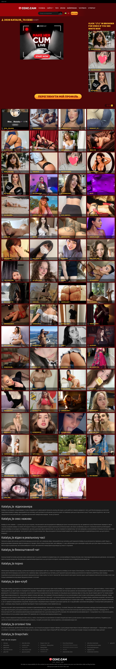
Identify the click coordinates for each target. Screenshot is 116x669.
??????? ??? (43, 652)
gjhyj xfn (112, 643)
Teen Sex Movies (8, 649)
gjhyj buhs (6, 647)
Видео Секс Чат (45, 643)
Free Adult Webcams (92, 647)
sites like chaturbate (92, 643)
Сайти (49, 8)
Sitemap (5, 643)
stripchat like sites (67, 652)
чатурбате (82, 8)
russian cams (25, 645)
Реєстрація (74, 13)
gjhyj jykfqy (6, 645)
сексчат (3, 1)
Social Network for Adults (94, 645)
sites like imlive (26, 643)
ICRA (62, 662)
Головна (42, 8)
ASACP (58, 662)
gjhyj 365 (5, 652)
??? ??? (65, 649)
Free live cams (44, 649)
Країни (62, 8)
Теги (56, 8)
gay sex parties (26, 652)
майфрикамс (72, 8)
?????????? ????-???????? (70, 645)
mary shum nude (26, 649)
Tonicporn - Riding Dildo (46, 645)
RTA (54, 662)
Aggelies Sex (90, 649)
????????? (25, 647)
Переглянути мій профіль (58, 96)
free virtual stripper (68, 643)
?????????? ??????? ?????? (70, 647)
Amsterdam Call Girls (92, 652)
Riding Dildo (43, 647)
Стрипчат (91, 8)
